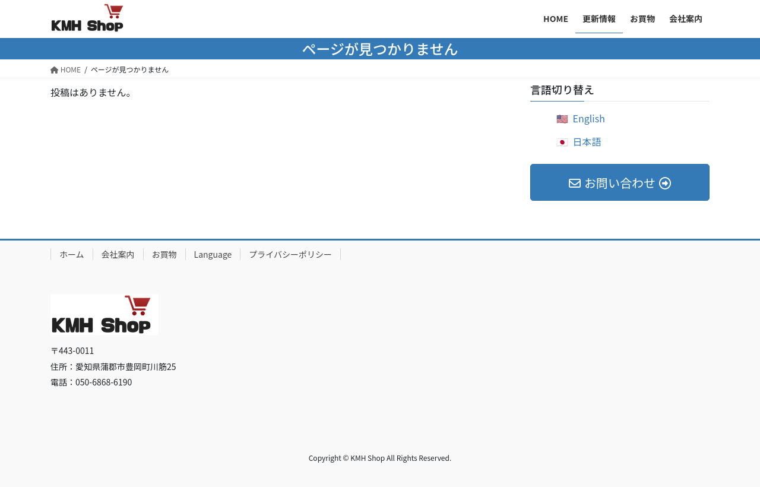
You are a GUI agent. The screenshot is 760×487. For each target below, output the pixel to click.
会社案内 (118, 254)
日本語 (587, 141)
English (589, 118)
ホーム (71, 254)
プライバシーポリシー (290, 254)
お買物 (164, 254)
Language (213, 254)
